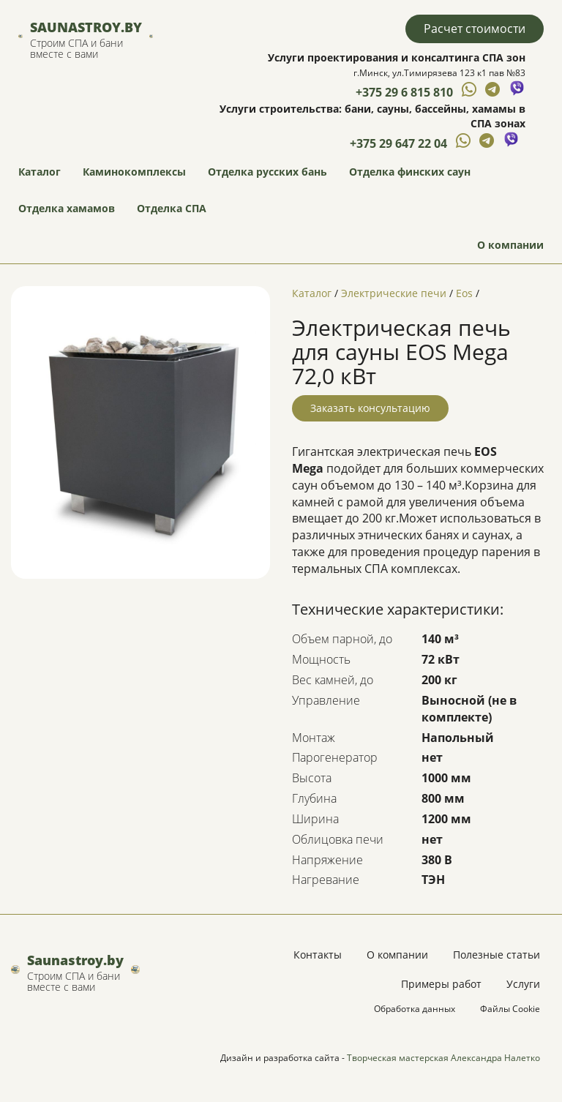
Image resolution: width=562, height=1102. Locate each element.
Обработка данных (414, 1008)
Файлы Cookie (510, 1008)
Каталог (39, 172)
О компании (510, 245)
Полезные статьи (496, 955)
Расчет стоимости (474, 28)
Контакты (317, 955)
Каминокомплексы (134, 172)
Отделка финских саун (410, 172)
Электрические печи (393, 293)
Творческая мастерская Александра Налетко (443, 1058)
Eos (464, 293)
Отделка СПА (171, 208)
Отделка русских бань (267, 172)
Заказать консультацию (370, 408)
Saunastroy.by (86, 27)
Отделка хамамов (66, 208)
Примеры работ (441, 984)
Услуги (523, 984)
